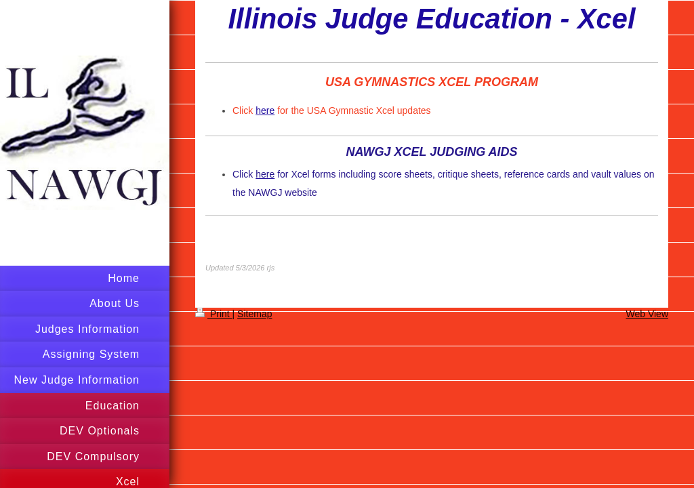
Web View (647, 313)
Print (213, 313)
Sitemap (254, 313)
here (265, 110)
